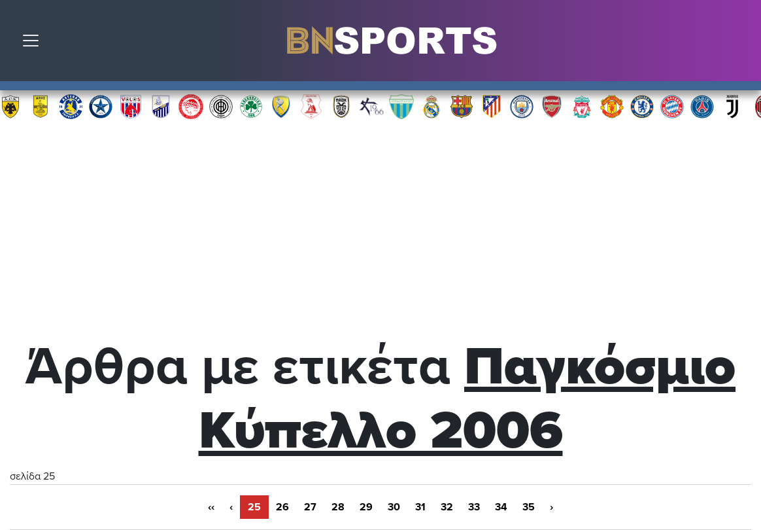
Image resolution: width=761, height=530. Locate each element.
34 (501, 507)
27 (310, 507)
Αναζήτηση (741, 44)
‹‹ (211, 507)
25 (254, 507)
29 (366, 507)
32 (447, 507)
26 (282, 507)
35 (528, 507)
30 (394, 507)
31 (420, 507)
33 (474, 507)
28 (338, 507)
